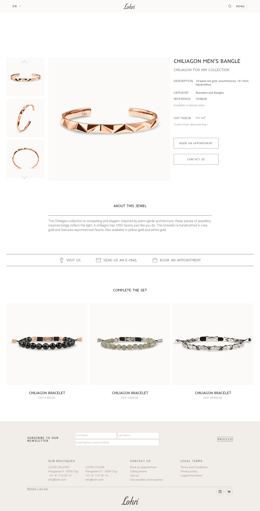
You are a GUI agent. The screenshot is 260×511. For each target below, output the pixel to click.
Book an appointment (143, 467)
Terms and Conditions (194, 467)
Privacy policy (189, 471)
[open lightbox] (109, 119)
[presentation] (188, 439)
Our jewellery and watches (146, 479)
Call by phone (138, 471)
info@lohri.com (57, 479)
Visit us (134, 475)
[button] (17, 6)
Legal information (191, 475)
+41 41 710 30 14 (59, 475)
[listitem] (25, 77)
